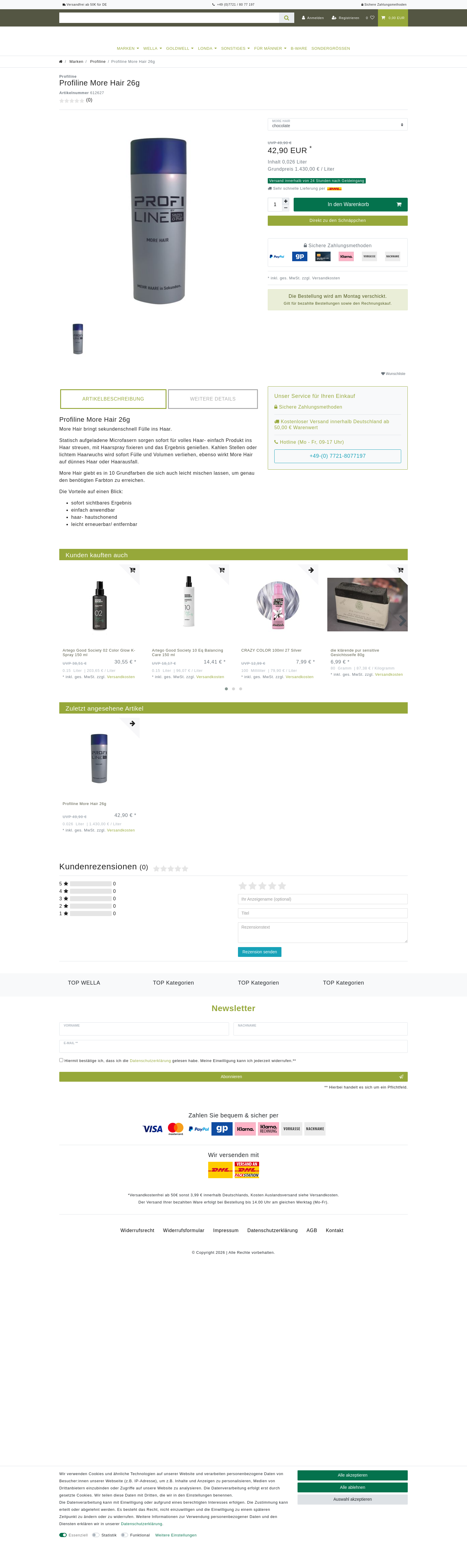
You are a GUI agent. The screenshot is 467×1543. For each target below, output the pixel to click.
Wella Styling (338, 1006)
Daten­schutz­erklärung (272, 1271)
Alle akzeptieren (353, 1475)
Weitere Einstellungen (176, 1535)
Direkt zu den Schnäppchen (337, 225)
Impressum (226, 1271)
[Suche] (286, 18)
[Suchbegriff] (169, 18)
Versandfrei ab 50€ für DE (85, 4)
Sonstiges (233, 54)
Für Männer (268, 54)
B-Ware (299, 54)
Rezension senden (259, 957)
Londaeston (81, 1006)
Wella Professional (89, 999)
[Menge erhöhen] (285, 206)
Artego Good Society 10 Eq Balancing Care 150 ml (187, 657)
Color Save (81, 1027)
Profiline (97, 67)
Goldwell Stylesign (259, 1013)
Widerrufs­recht (138, 1271)
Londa (205, 54)
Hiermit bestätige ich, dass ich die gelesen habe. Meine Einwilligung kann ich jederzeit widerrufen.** (180, 1102)
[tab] (113, 404)
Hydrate (77, 1020)
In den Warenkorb (364, 209)
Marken (126, 54)
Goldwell (177, 54)
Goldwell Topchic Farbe (265, 1027)
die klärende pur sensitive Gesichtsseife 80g (355, 657)
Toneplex (333, 999)
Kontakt (334, 1271)
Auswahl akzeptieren (352, 1499)
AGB (311, 1271)
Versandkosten (325, 283)
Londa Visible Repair (177, 1013)
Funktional (140, 1535)
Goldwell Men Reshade (264, 1020)
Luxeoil (76, 1013)
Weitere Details (213, 404)
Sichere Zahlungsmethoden (384, 4)
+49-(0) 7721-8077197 (338, 461)
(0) (89, 105)
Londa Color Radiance (179, 1006)
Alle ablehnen (352, 1487)
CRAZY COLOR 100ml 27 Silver (271, 655)
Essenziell (78, 1535)
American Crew (255, 999)
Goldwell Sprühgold (260, 1006)
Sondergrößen (331, 54)
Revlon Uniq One (342, 1013)
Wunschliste (393, 379)
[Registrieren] (346, 18)
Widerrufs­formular (184, 1271)
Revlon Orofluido (172, 1020)
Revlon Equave (170, 1027)
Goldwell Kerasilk (173, 999)
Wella (150, 54)
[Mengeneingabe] (275, 210)
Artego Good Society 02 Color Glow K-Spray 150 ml (99, 657)
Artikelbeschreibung (113, 404)
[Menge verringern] (285, 213)
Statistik (109, 1535)
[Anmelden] (313, 18)
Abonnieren (312, 1118)
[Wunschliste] (370, 18)
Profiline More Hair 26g (84, 809)
